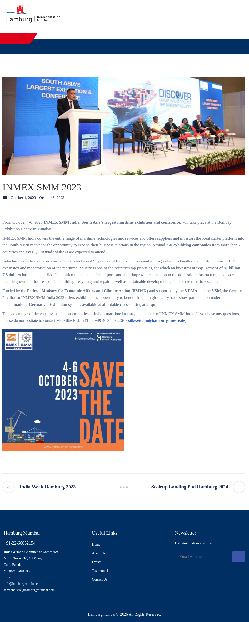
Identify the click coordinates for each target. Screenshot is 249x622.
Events (96, 562)
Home (96, 544)
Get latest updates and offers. (195, 543)
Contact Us (99, 579)
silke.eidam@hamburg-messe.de (156, 320)
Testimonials (100, 571)
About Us (98, 553)
